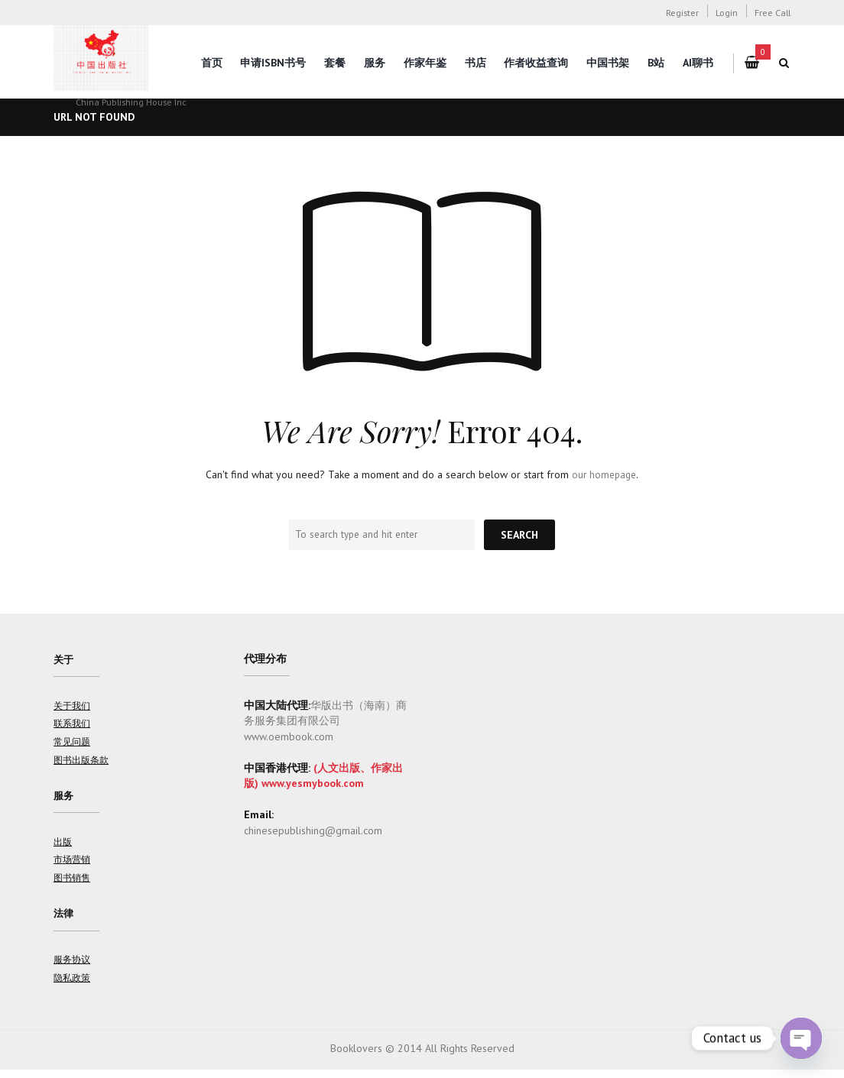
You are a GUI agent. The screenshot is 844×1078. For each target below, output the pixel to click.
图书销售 (72, 883)
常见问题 (72, 744)
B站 (656, 63)
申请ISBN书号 (273, 63)
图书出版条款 (81, 762)
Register (682, 12)
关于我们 (72, 707)
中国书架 (607, 63)
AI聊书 (698, 63)
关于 (64, 660)
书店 (475, 63)
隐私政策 (72, 985)
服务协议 (72, 967)
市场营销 (72, 865)
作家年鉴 (425, 63)
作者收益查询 (536, 63)
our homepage (604, 474)
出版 (63, 846)
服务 (374, 63)
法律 (64, 920)
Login (727, 12)
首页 (211, 63)
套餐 (335, 63)
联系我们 (72, 726)
